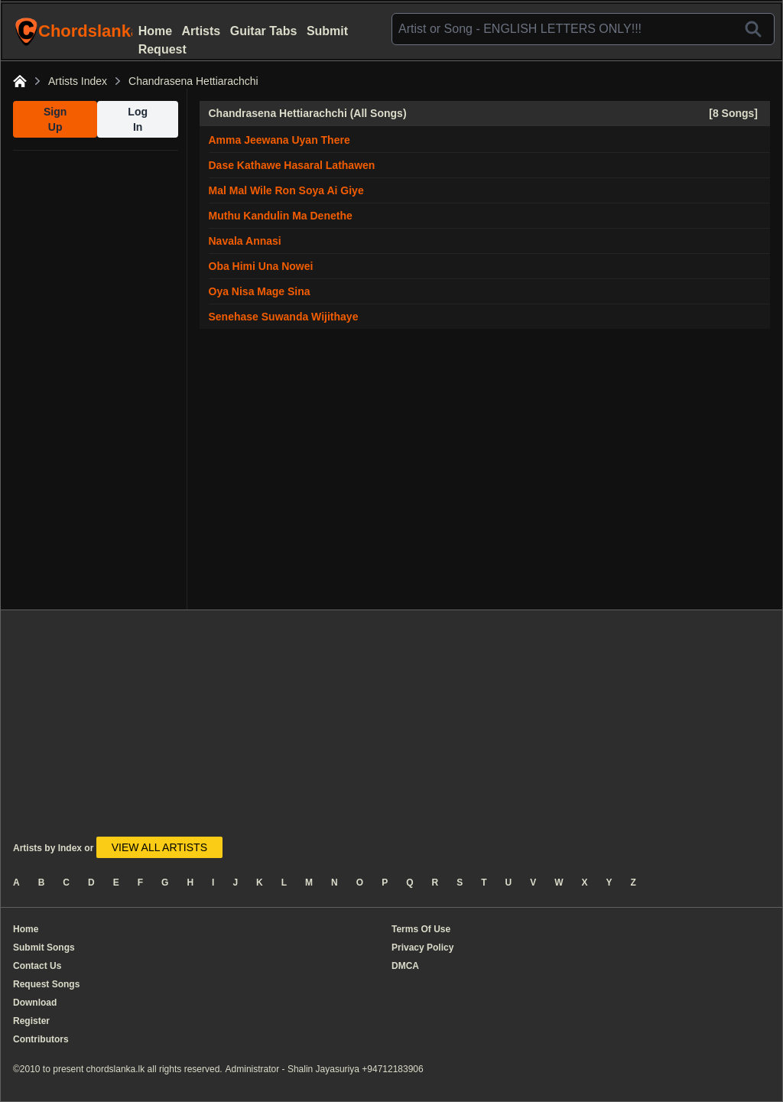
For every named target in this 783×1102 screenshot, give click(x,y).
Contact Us (37, 966)
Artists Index (77, 81)
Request (162, 49)
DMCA (405, 966)
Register (31, 1021)
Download (35, 1002)
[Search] (753, 29)
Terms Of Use (421, 929)
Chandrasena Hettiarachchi (193, 81)
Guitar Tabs (263, 30)
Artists (201, 30)
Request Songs (46, 984)
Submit (327, 30)
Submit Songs (44, 947)
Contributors (41, 1039)
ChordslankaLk (75, 31)
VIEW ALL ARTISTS (159, 847)
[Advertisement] (95, 380)
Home (155, 30)
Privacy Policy (422, 947)
